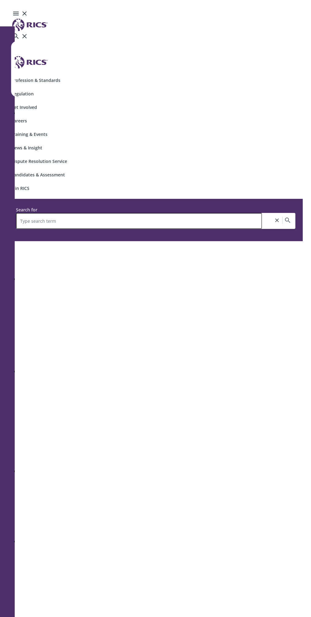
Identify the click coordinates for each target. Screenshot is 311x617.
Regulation (22, 94)
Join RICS (20, 188)
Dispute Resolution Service (39, 161)
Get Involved (24, 107)
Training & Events (29, 134)
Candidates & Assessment (38, 175)
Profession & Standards (35, 80)
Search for (26, 210)
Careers (19, 121)
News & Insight (26, 148)
